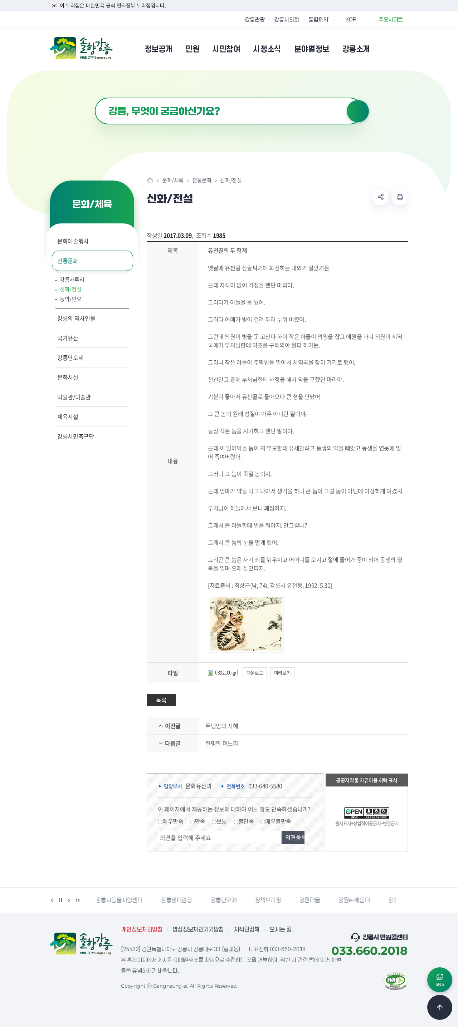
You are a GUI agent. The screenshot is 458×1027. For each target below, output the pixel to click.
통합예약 (318, 19)
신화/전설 (71, 289)
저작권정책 (247, 930)
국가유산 (67, 338)
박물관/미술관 (74, 396)
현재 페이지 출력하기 (399, 197)
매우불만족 (278, 821)
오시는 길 (280, 930)
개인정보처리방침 (141, 930)
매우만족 (172, 821)
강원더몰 (311, 900)
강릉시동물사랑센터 (120, 900)
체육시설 (67, 416)
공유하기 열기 (380, 197)
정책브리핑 (269, 900)
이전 (52, 900)
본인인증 (385, 49)
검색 (358, 111)
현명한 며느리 (221, 743)
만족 (200, 821)
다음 (69, 900)
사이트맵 (403, 49)
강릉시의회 (286, 19)
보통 (221, 821)
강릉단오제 (70, 357)
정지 (60, 900)
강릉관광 (255, 19)
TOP (439, 1007)
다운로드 (255, 672)
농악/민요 (71, 299)
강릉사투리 (72, 279)
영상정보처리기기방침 (198, 930)
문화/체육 (173, 180)
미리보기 (282, 672)
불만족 (246, 821)
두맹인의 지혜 (221, 725)
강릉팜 (397, 900)
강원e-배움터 (355, 900)
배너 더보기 (78, 900)
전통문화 (67, 260)
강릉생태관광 (178, 900)
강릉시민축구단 (75, 436)
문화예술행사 (73, 241)
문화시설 (67, 377)
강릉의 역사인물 (76, 318)
